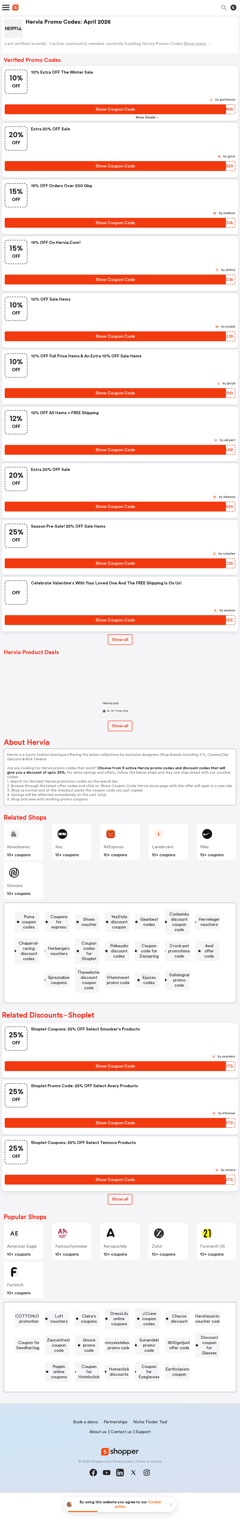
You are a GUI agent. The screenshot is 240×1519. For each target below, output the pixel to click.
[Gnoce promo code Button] (48, 1362)
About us (98, 1458)
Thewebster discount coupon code (62, 982)
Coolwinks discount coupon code (177, 928)
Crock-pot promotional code (67, 968)
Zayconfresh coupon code (190, 1349)
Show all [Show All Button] (120, 639)
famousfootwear (71, 1254)
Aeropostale (115, 1254)
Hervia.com (111, 703)
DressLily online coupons (64, 1335)
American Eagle (22, 1254)
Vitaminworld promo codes (139, 982)
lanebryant (162, 847)
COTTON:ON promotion (72, 1321)
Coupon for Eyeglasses (179, 1389)
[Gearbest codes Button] (110, 928)
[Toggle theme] (233, 7)
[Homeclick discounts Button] (117, 1389)
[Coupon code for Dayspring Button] (184, 955)
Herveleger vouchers (50, 941)
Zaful (157, 1254)
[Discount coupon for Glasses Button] (118, 1376)
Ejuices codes (196, 982)
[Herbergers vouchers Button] (186, 941)
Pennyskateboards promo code (115, 1362)
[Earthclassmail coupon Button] (117, 1403)
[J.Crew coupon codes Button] (125, 1335)
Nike (204, 847)
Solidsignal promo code (119, 996)
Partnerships (116, 1448)
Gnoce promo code (50, 1362)
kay (58, 847)
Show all (120, 1207)
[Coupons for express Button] (122, 914)
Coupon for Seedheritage (123, 1349)
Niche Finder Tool (150, 1448)
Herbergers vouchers (188, 941)
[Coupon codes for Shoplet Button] (48, 955)
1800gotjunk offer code (52, 1376)
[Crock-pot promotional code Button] (65, 969)
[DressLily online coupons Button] (62, 1335)
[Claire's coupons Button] (172, 1321)
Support (143, 1458)
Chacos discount (182, 1335)
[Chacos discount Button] (180, 1335)
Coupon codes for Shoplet (50, 955)
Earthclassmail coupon (119, 1403)
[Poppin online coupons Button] (185, 1376)
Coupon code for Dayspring (186, 955)
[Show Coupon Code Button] (115, 109)
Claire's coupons (174, 1321)
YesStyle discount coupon (54, 928)
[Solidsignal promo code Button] (117, 996)
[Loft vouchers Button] (125, 1321)
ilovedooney (18, 847)
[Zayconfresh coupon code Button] (188, 1349)
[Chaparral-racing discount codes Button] (116, 941)
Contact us (121, 1458)
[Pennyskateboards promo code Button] (114, 1362)
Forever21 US (212, 1254)
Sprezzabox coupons (178, 968)
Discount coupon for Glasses (120, 1376)
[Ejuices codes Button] (194, 982)
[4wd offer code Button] (125, 969)
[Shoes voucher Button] (174, 914)
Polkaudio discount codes (118, 955)
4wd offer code (126, 968)
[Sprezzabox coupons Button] (176, 969)
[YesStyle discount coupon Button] (52, 928)
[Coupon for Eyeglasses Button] (177, 1389)
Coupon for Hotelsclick (59, 1389)
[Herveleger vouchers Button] (48, 941)
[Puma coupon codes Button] (65, 914)
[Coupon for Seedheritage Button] (121, 1349)
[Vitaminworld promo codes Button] (137, 982)
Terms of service (148, 1487)
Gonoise (15, 885)
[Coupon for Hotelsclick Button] (57, 1389)
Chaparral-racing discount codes (118, 941)
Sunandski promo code (185, 1362)
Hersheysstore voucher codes (52, 1349)
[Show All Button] (120, 1207)
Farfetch (15, 1293)
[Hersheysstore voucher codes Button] (50, 1349)
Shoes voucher (176, 914)
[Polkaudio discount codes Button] (116, 955)
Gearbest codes (112, 928)
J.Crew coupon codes (127, 1335)
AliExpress (114, 847)
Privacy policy (123, 1487)
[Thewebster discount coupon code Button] (60, 982)
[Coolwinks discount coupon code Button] (175, 928)
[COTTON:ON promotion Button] (70, 1321)
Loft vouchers (127, 1321)
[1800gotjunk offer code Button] (50, 1376)
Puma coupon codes (67, 914)
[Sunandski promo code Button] (183, 1362)
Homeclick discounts (119, 1389)
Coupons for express (124, 914)
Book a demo (85, 1448)
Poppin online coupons (187, 1376)
